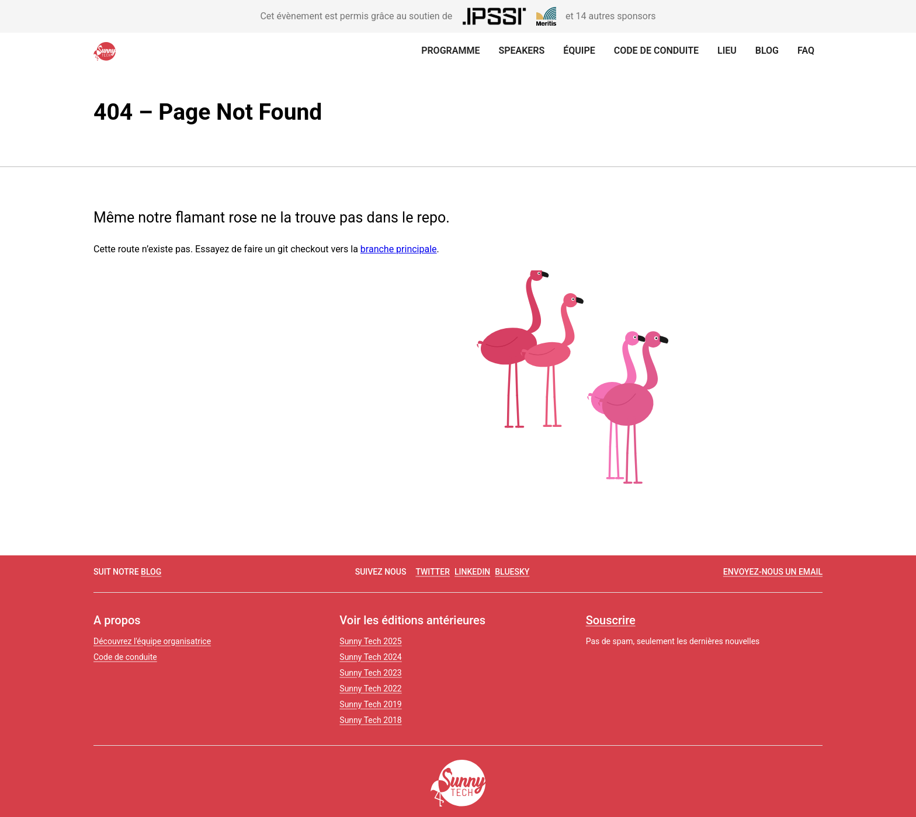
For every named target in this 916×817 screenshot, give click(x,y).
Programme (450, 50)
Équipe (579, 50)
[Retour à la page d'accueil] (107, 51)
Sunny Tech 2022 (370, 688)
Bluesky (512, 571)
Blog (767, 50)
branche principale (398, 249)
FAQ (805, 50)
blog (151, 571)
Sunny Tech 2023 (370, 672)
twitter (432, 571)
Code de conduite (656, 50)
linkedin (472, 571)
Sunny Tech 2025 (370, 641)
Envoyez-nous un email (773, 571)
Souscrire (611, 620)
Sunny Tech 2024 (370, 657)
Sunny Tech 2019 (370, 704)
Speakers (521, 50)
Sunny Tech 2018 (370, 720)
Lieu (727, 50)
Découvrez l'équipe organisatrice (152, 641)
